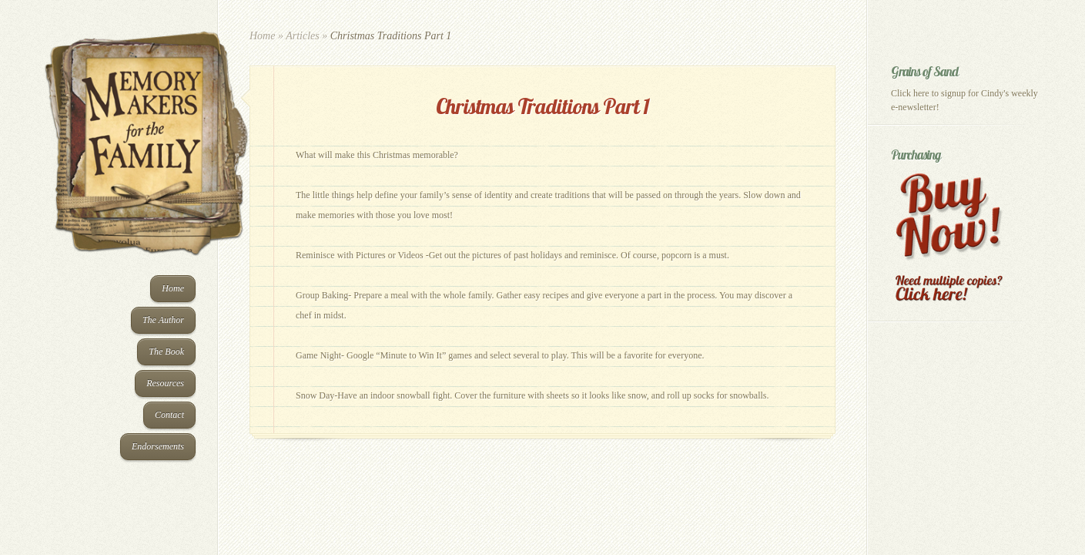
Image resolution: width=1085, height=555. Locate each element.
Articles (303, 36)
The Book (166, 351)
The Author (163, 319)
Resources (165, 383)
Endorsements (158, 446)
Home (173, 288)
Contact (169, 414)
